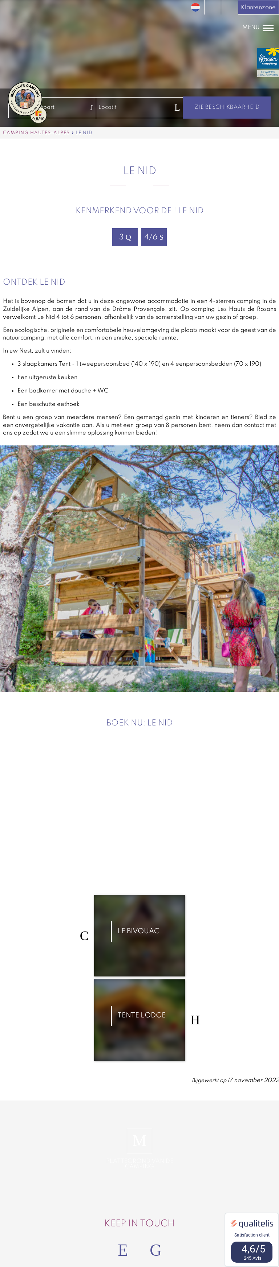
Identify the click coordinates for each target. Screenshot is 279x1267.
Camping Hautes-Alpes (36, 133)
